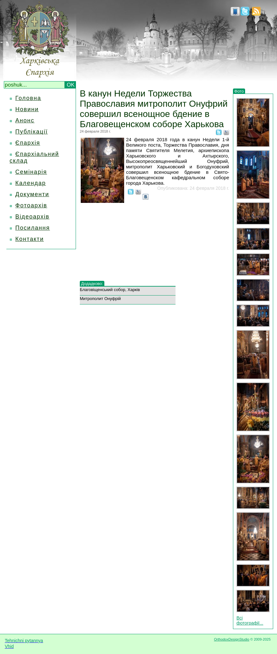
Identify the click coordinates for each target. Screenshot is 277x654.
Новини (27, 109)
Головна (28, 98)
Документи (32, 194)
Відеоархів (32, 216)
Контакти (29, 239)
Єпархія (27, 143)
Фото (239, 91)
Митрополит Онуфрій (100, 298)
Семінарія (31, 172)
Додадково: (92, 283)
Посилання (32, 228)
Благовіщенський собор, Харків (110, 289)
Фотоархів (31, 205)
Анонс (24, 120)
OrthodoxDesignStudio (231, 639)
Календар (30, 183)
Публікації (31, 131)
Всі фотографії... (249, 620)
